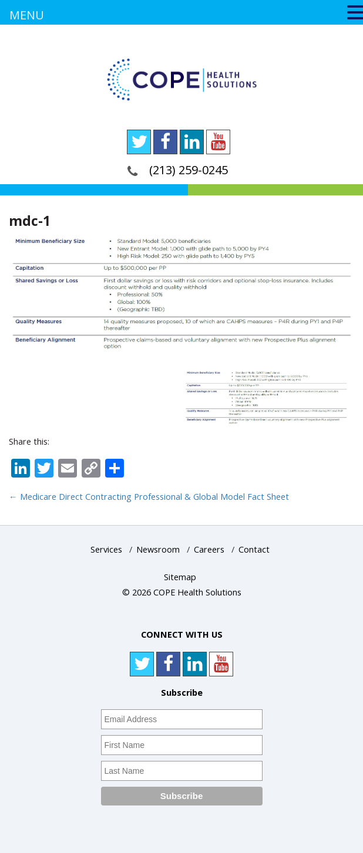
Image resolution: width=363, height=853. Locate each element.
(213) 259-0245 (188, 170)
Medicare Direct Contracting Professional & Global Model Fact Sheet (149, 496)
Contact (254, 549)
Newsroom (158, 549)
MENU (26, 15)
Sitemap (180, 577)
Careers (209, 549)
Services (106, 549)
